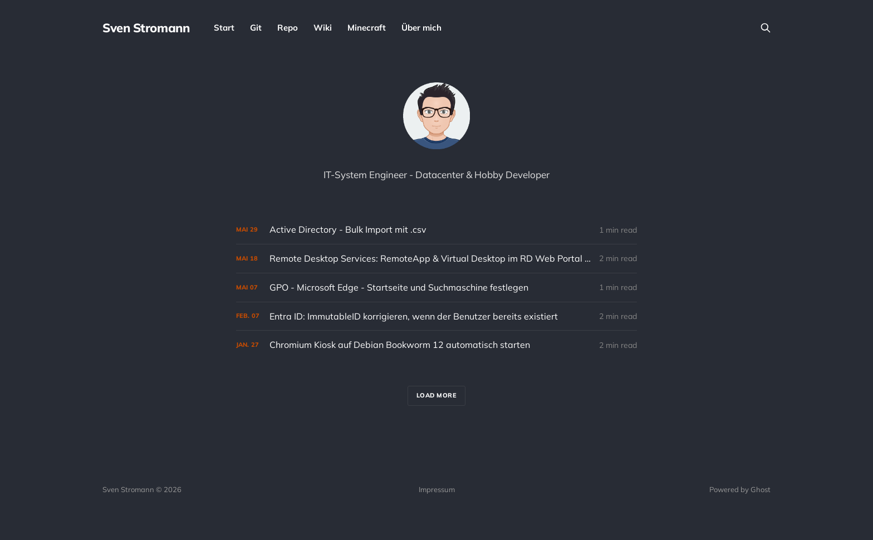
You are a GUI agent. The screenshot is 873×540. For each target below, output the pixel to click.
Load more (436, 395)
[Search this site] (765, 27)
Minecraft (366, 27)
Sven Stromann (145, 28)
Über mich (421, 27)
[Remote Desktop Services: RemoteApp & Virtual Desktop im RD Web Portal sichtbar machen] (436, 258)
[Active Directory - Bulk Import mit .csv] (436, 229)
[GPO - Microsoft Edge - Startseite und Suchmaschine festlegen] (436, 287)
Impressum (437, 489)
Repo (287, 27)
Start (224, 27)
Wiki (322, 27)
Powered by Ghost (740, 489)
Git (256, 27)
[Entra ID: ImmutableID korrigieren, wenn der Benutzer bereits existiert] (436, 316)
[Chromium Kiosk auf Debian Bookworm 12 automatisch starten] (436, 345)
